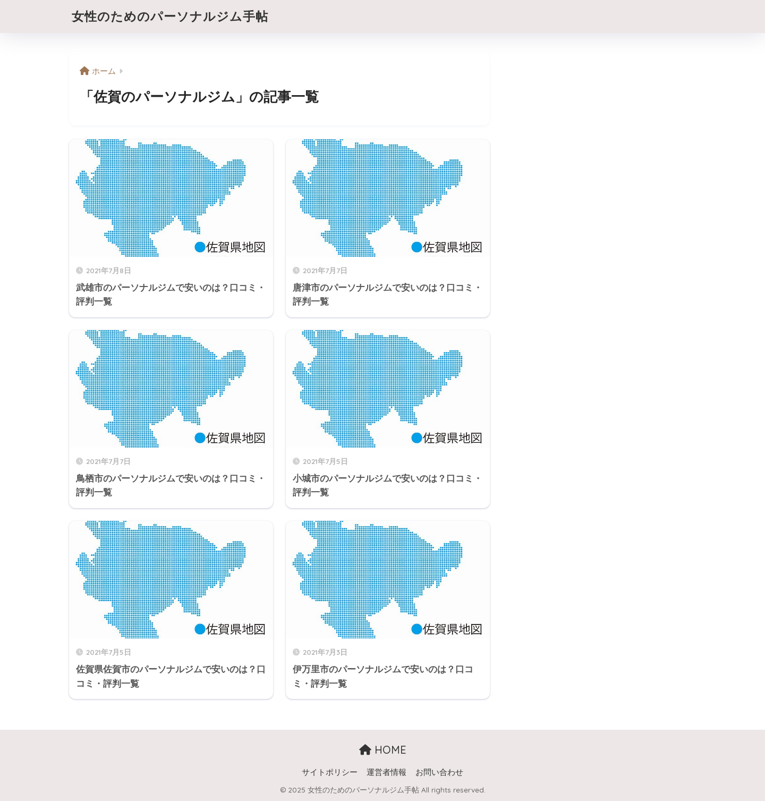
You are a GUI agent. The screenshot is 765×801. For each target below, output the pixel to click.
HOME (382, 749)
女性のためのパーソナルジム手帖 (170, 16)
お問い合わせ (439, 772)
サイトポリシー (330, 772)
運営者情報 (386, 772)
